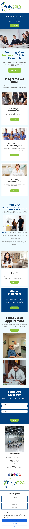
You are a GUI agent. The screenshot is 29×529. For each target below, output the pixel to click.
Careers (14, 501)
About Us (14, 308)
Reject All (14, 526)
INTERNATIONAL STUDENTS (14, 18)
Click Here (14, 119)
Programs (14, 497)
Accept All (14, 520)
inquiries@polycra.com (18, 16)
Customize (14, 523)
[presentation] (14, 415)
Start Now (14, 70)
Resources (14, 507)
